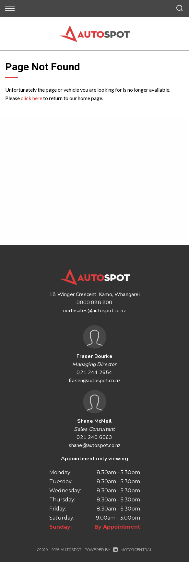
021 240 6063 (94, 437)
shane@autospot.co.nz (95, 445)
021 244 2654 (94, 372)
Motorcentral (132, 549)
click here (31, 98)
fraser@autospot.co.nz (94, 380)
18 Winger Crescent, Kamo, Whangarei (94, 294)
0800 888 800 (94, 302)
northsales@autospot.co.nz (94, 310)
